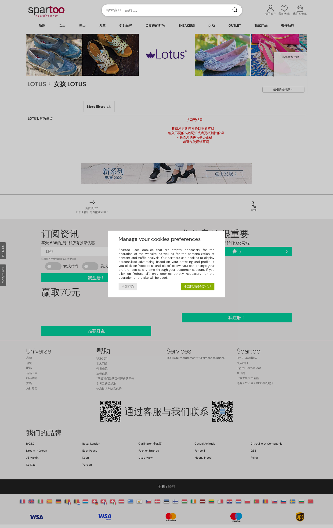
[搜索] (235, 10)
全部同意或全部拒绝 (197, 286)
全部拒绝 (128, 286)
